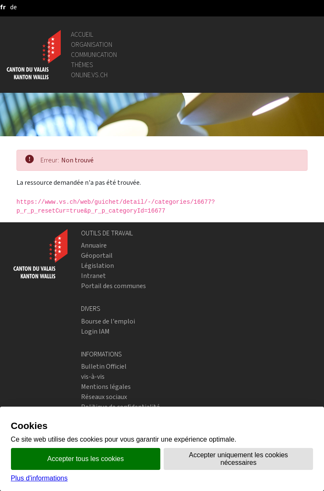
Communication (94, 54)
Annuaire (94, 245)
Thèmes (82, 64)
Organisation (91, 44)
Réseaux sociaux (104, 396)
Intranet (93, 275)
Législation (97, 265)
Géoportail (97, 255)
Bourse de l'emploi (108, 321)
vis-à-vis (93, 376)
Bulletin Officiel (104, 366)
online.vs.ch (89, 74)
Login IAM (95, 331)
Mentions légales (106, 386)
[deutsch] (13, 7)
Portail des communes (113, 285)
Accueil (82, 34)
